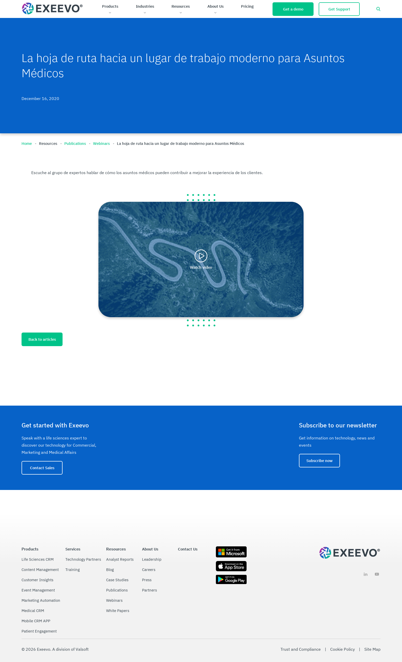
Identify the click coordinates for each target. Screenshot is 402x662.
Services (72, 549)
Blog (110, 569)
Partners (149, 590)
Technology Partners (83, 559)
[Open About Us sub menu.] (215, 13)
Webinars (114, 600)
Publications (117, 590)
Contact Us (187, 549)
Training (72, 569)
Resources (181, 6)
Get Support (339, 9)
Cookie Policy (342, 649)
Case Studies (117, 579)
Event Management (38, 590)
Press (147, 579)
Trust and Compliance (300, 649)
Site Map (372, 649)
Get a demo (293, 9)
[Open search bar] (378, 9)
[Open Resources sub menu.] (180, 13)
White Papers (117, 610)
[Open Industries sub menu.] (145, 13)
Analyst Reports (120, 559)
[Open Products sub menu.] (110, 13)
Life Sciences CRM (38, 559)
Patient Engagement (39, 631)
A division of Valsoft (70, 649)
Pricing (247, 6)
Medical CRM (33, 610)
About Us (215, 6)
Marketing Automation (41, 600)
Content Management (40, 569)
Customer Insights (37, 579)
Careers (148, 569)
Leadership (152, 559)
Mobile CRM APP (36, 620)
